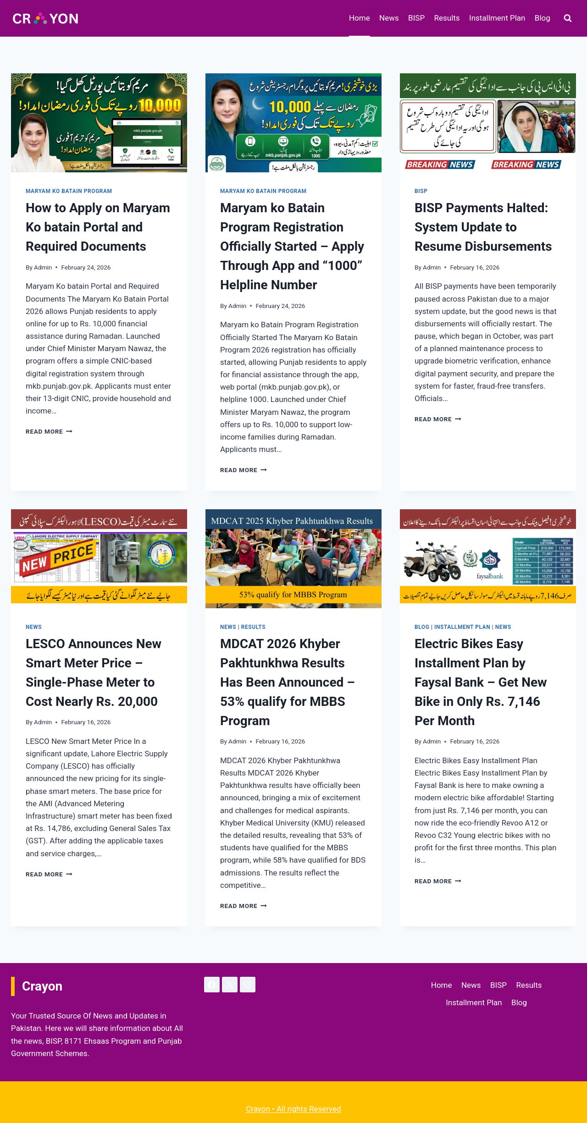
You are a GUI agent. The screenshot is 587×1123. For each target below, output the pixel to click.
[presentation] (99, 122)
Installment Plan (497, 17)
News (389, 17)
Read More (49, 431)
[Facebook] (212, 984)
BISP (416, 17)
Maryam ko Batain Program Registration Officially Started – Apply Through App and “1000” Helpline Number (292, 246)
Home (359, 17)
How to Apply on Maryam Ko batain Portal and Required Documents (98, 227)
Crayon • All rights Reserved (293, 1108)
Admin (43, 267)
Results (447, 17)
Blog (542, 17)
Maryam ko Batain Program (69, 191)
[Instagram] (247, 984)
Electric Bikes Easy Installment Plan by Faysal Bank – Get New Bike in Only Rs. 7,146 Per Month (481, 682)
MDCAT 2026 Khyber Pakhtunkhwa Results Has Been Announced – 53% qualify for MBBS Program (287, 682)
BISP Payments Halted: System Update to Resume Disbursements (483, 227)
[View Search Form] (567, 18)
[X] (230, 984)
